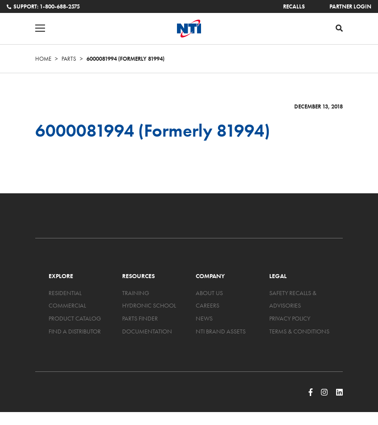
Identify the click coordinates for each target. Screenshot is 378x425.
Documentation (147, 331)
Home (43, 58)
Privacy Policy (289, 318)
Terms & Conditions (299, 331)
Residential (65, 293)
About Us (209, 293)
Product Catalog (75, 318)
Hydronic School (149, 305)
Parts (69, 58)
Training (135, 293)
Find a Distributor (75, 331)
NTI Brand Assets (221, 331)
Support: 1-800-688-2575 (43, 6)
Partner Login (350, 6)
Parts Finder (140, 318)
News (204, 318)
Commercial (67, 305)
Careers (207, 305)
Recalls (294, 6)
